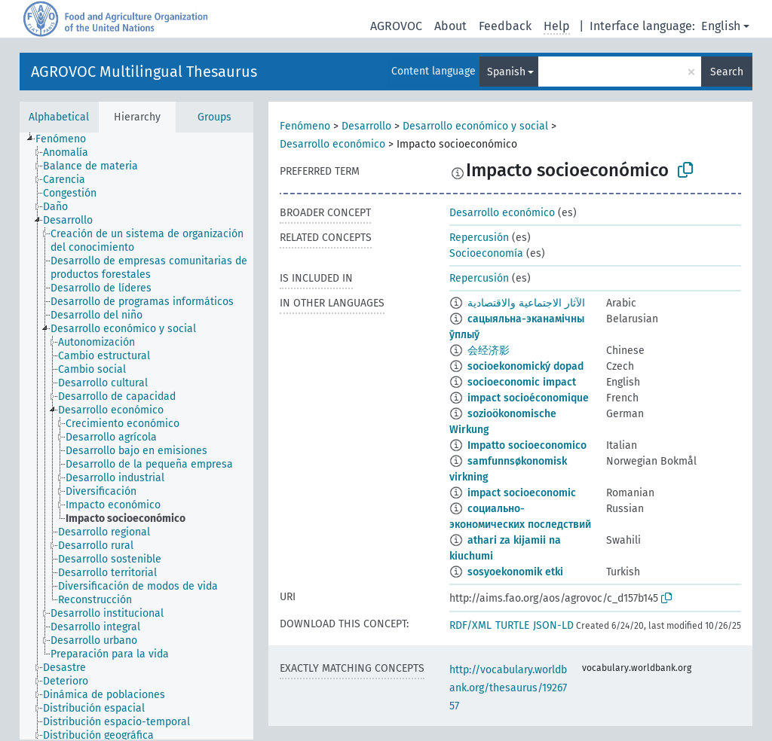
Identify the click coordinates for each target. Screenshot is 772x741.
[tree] (136, 436)
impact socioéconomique (528, 398)
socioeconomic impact (521, 382)
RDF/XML (470, 625)
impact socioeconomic (521, 492)
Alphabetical (59, 117)
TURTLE (512, 625)
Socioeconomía (486, 253)
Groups (214, 117)
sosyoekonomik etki (515, 572)
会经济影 (488, 350)
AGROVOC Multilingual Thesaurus (144, 72)
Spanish (506, 72)
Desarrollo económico (332, 144)
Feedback (505, 26)
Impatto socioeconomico (527, 445)
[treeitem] (67, 139)
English (720, 26)
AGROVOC (396, 26)
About (450, 26)
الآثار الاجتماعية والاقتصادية (526, 303)
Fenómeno (305, 126)
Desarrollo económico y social (475, 126)
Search (726, 72)
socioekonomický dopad (525, 366)
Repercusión (479, 237)
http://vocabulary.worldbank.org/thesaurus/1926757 (508, 687)
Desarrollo (366, 126)
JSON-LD (553, 625)
